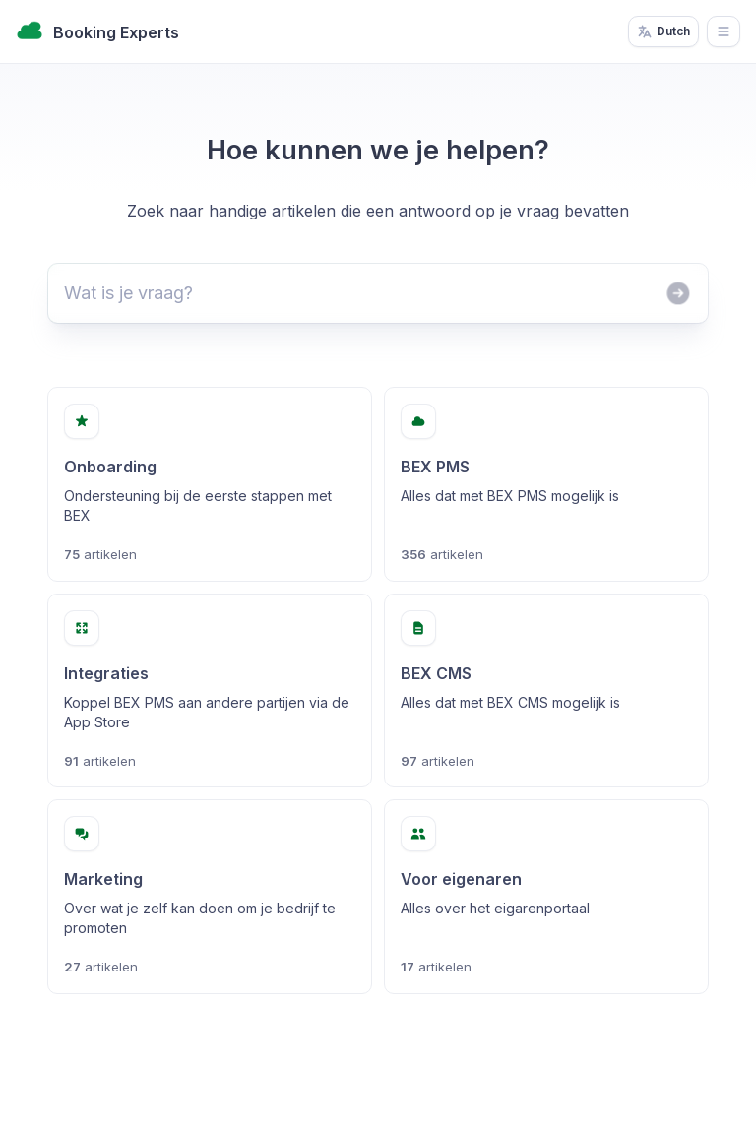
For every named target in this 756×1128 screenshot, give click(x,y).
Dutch (663, 31)
